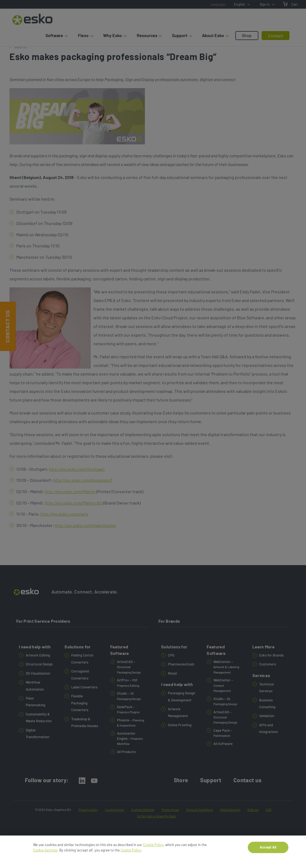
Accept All (268, 849)
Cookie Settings (45, 852)
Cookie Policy (153, 847)
